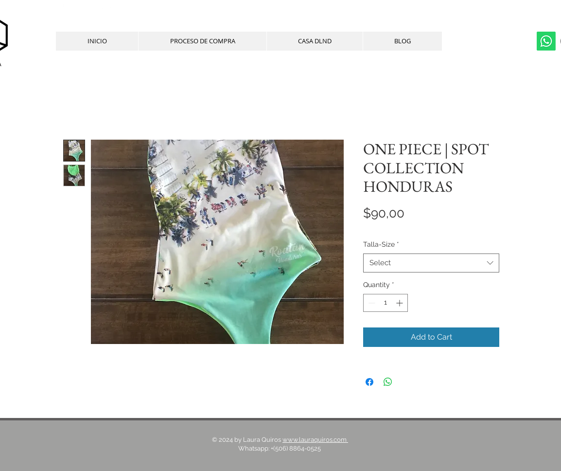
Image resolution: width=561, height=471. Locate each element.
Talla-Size (381, 244)
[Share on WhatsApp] (388, 382)
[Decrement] (371, 302)
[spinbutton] (385, 302)
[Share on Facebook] (369, 382)
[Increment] (400, 302)
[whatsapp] (546, 41)
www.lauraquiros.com (315, 439)
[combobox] (431, 263)
